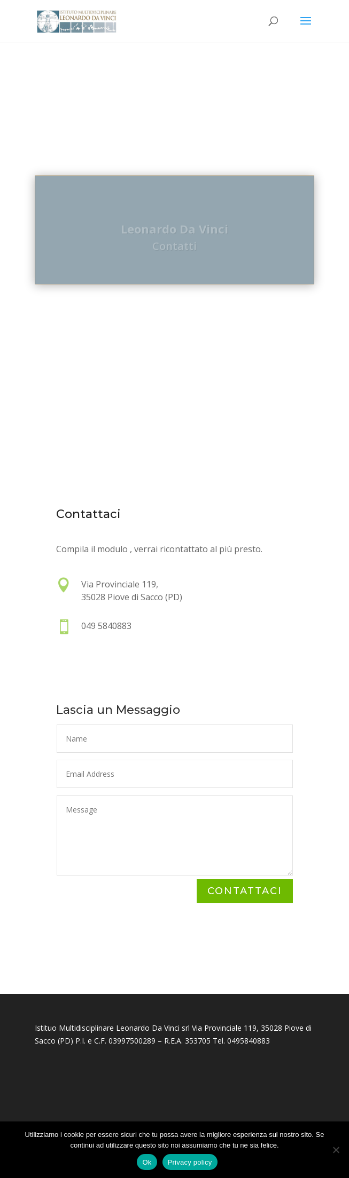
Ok (146, 1162)
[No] (335, 1149)
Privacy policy (190, 1162)
